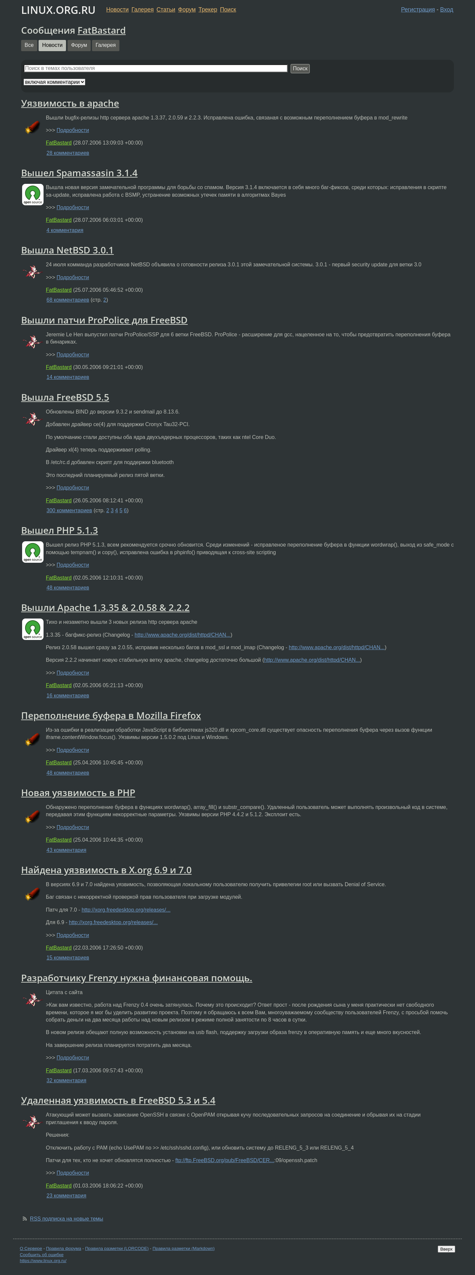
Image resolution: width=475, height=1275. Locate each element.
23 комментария (66, 1195)
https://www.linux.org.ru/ (43, 1260)
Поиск (228, 9)
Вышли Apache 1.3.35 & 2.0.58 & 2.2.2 (105, 607)
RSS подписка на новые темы (66, 1219)
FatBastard (102, 30)
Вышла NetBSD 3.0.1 (67, 250)
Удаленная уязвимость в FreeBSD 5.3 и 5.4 (118, 1100)
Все (29, 45)
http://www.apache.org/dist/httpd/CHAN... (183, 635)
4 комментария (65, 230)
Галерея (143, 9)
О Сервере (31, 1248)
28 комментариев (68, 153)
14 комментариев (68, 377)
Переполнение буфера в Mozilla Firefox (111, 715)
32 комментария (66, 1080)
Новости (117, 9)
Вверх (446, 1249)
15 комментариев (68, 957)
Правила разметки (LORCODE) (117, 1248)
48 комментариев (68, 587)
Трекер (208, 9)
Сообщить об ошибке (42, 1254)
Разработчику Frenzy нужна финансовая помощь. (136, 977)
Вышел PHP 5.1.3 (59, 530)
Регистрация (418, 9)
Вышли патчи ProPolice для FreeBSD (104, 320)
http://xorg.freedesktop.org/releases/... (125, 910)
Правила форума (63, 1248)
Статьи (165, 9)
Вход (446, 9)
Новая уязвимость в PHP (78, 792)
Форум (187, 9)
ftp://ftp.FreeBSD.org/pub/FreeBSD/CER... (224, 1160)
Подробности (72, 130)
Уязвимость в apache (70, 103)
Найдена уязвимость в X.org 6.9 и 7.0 (106, 869)
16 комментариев (68, 695)
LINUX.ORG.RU (58, 10)
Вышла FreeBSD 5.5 (65, 397)
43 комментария (66, 850)
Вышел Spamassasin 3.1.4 (79, 172)
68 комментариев (68, 300)
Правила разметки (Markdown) (183, 1248)
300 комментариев (69, 510)
